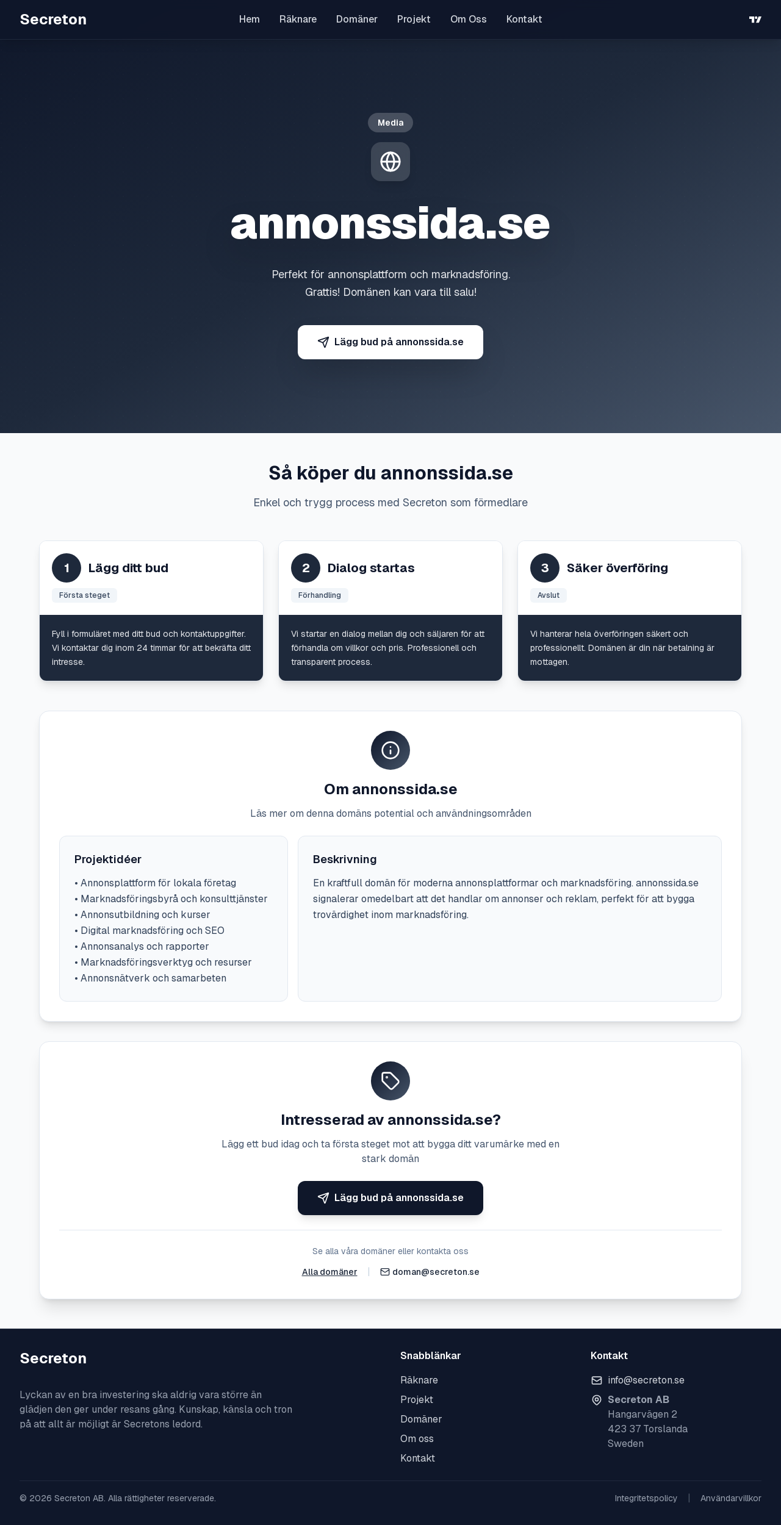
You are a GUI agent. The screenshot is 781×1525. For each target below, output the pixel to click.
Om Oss (468, 19)
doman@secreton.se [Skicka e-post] (436, 1271)
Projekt (414, 19)
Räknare (298, 19)
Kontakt (524, 19)
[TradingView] (755, 19)
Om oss (417, 1438)
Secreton (53, 19)
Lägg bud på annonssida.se (390, 342)
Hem (249, 19)
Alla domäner (330, 1271)
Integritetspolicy (646, 1498)
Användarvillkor (730, 1498)
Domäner (357, 19)
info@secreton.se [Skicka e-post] (646, 1380)
